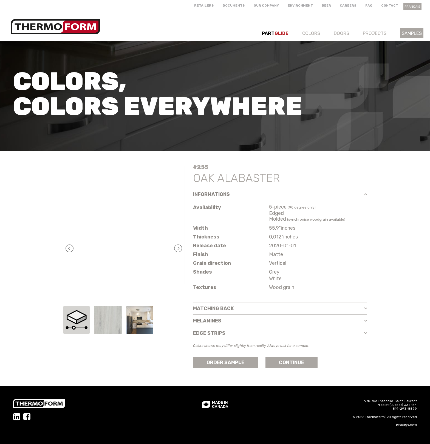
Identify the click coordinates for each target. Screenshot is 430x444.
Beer (326, 5)
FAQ (368, 5)
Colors (311, 33)
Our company (266, 5)
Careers (348, 5)
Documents (234, 5)
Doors (341, 33)
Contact (389, 5)
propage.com (406, 424)
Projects (374, 33)
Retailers (204, 5)
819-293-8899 (405, 409)
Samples (412, 33)
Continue (291, 362)
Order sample (225, 362)
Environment (300, 5)
